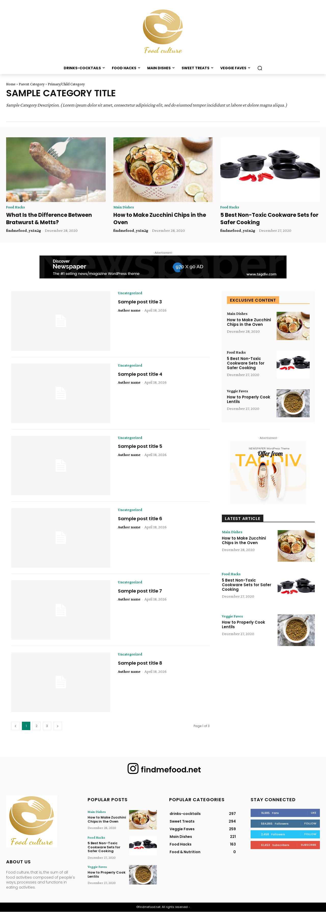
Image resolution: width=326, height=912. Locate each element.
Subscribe (308, 845)
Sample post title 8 (140, 664)
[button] (260, 68)
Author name (129, 311)
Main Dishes (123, 207)
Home (11, 84)
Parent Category (32, 84)
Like (313, 813)
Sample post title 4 (140, 374)
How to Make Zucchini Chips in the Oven (249, 323)
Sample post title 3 (140, 302)
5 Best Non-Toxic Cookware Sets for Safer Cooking (245, 363)
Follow (310, 824)
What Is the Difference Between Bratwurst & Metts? (49, 218)
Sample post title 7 (140, 591)
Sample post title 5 (140, 447)
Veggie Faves (238, 392)
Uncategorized (131, 294)
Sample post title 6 (140, 519)
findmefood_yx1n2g (23, 231)
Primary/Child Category (66, 84)
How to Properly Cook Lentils (248, 400)
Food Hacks (16, 207)
